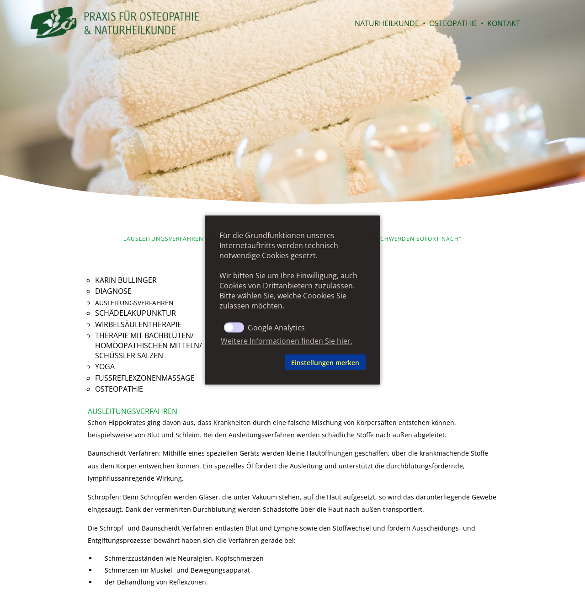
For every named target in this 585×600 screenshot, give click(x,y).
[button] (250, 362)
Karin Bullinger (126, 280)
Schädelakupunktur (135, 313)
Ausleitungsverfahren (134, 302)
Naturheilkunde (387, 23)
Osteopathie (453, 23)
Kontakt (503, 23)
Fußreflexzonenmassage (145, 378)
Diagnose (113, 291)
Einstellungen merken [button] (325, 362)
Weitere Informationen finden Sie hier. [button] (286, 340)
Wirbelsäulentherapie (138, 324)
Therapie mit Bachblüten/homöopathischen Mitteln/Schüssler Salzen (148, 345)
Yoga (105, 366)
